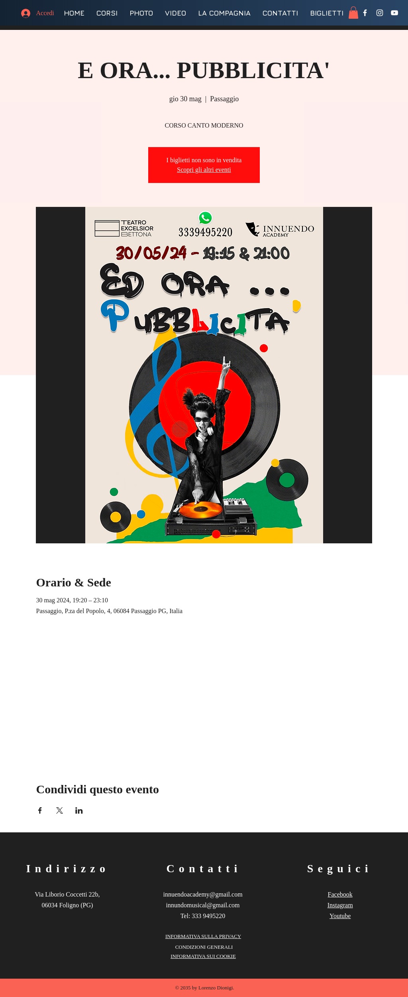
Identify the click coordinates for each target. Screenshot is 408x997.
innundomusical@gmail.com (203, 905)
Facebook (340, 894)
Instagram (340, 905)
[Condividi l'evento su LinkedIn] (79, 810)
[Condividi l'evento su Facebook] (40, 810)
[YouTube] (394, 12)
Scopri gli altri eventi (204, 169)
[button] (353, 12)
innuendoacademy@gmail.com (202, 894)
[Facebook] (365, 12)
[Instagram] (379, 12)
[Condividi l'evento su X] (59, 810)
